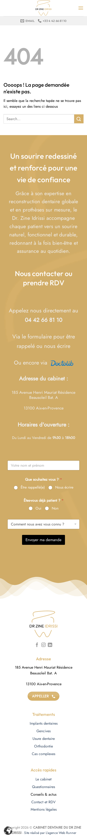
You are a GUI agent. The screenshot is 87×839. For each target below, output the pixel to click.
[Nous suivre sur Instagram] (43, 645)
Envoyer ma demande (43, 540)
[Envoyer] (79, 118)
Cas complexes (43, 753)
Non (55, 508)
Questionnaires (43, 786)
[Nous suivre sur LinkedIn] (50, 645)
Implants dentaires (44, 723)
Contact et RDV (43, 802)
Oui (38, 508)
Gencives (43, 731)
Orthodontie (43, 746)
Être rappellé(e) (33, 487)
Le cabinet (43, 779)
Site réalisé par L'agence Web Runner (50, 832)
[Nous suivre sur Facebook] (37, 645)
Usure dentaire (43, 738)
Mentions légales (44, 809)
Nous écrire (64, 487)
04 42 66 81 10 (43, 320)
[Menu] (81, 8)
